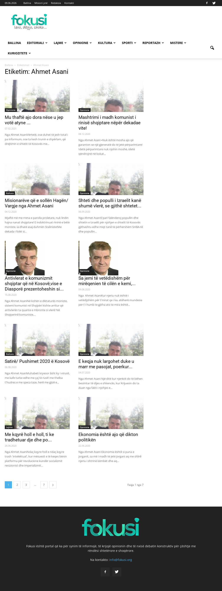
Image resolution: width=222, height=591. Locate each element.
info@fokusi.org (120, 560)
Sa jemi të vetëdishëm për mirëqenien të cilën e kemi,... (107, 281)
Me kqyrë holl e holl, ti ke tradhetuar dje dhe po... (29, 437)
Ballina (27, 3)
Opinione (82, 43)
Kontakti (69, 3)
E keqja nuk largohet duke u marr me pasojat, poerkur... (106, 364)
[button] (212, 48)
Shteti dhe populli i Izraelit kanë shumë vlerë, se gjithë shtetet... (109, 203)
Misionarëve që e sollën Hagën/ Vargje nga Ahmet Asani (36, 203)
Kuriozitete (19, 53)
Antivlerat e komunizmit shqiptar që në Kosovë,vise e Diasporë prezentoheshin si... (34, 284)
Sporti (129, 43)
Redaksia (56, 3)
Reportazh (153, 43)
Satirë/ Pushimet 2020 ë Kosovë (37, 361)
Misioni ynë (40, 3)
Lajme (60, 43)
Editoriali (37, 43)
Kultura (107, 43)
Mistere (178, 43)
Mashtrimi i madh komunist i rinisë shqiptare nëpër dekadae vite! (109, 123)
